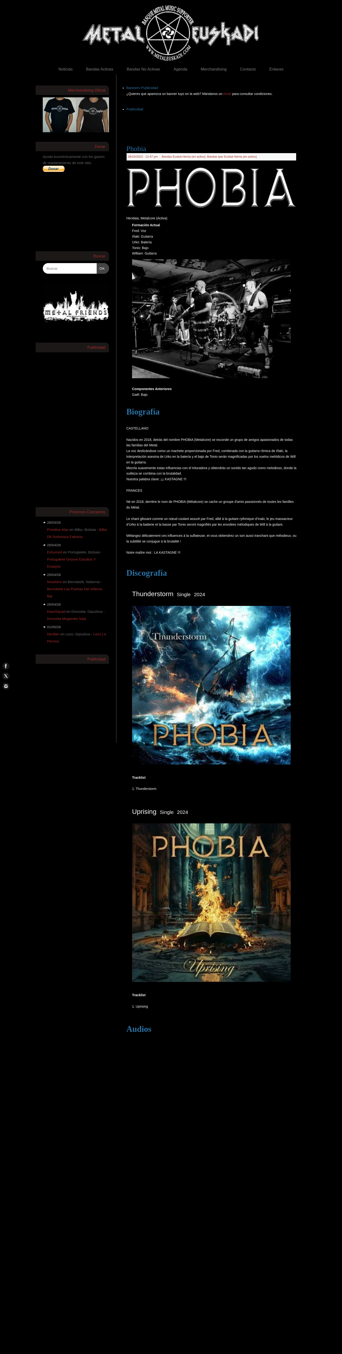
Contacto (248, 69)
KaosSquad (56, 611)
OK (101, 267)
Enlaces (276, 69)
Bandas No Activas (143, 69)
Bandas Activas (99, 69)
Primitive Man (58, 530)
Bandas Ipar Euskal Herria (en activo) (232, 156)
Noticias (65, 69)
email (227, 94)
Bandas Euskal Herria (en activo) (183, 156)
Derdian (53, 634)
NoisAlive (54, 582)
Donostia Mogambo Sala (66, 619)
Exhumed (54, 552)
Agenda (180, 69)
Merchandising (214, 69)
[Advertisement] (212, 123)
